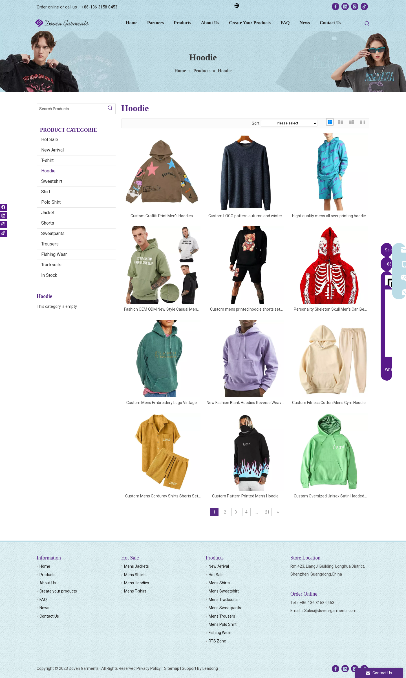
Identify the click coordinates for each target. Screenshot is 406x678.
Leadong (210, 668)
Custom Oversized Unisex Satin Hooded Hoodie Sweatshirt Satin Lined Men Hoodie (329, 496)
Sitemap (171, 668)
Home (44, 566)
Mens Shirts (219, 583)
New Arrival (52, 150)
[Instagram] (354, 6)
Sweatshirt (51, 181)
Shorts (47, 223)
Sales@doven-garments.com (330, 610)
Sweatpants (53, 233)
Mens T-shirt (135, 591)
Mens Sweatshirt (224, 591)
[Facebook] (335, 6)
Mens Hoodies (136, 583)
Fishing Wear (54, 254)
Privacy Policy (148, 668)
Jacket (47, 212)
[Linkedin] (345, 6)
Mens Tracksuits (223, 599)
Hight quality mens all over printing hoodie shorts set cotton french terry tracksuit (329, 216)
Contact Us (49, 616)
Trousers (50, 244)
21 (267, 512)
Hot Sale (49, 139)
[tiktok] (364, 6)
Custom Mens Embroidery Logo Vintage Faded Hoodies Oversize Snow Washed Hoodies (161, 403)
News (44, 607)
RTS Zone (217, 641)
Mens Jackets (136, 566)
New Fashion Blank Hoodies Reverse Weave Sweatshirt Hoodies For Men (245, 403)
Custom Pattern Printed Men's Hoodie (245, 496)
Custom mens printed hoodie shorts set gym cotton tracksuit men (245, 309)
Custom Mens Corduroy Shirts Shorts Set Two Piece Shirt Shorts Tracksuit (161, 496)
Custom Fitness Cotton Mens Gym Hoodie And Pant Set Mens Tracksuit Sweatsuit (329, 403)
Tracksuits (51, 264)
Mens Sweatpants (225, 607)
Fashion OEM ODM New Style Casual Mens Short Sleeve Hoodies (161, 309)
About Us (47, 583)
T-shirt (47, 160)
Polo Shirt (51, 202)
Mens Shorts (135, 574)
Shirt (45, 191)
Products (47, 574)
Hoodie (48, 171)
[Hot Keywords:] (367, 24)
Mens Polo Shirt (223, 624)
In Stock (49, 275)
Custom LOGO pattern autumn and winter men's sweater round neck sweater (245, 216)
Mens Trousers (222, 616)
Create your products (58, 591)
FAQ (43, 599)
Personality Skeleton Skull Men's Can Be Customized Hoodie (329, 309)
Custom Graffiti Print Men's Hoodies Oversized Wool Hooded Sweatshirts (161, 216)
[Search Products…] (71, 109)
